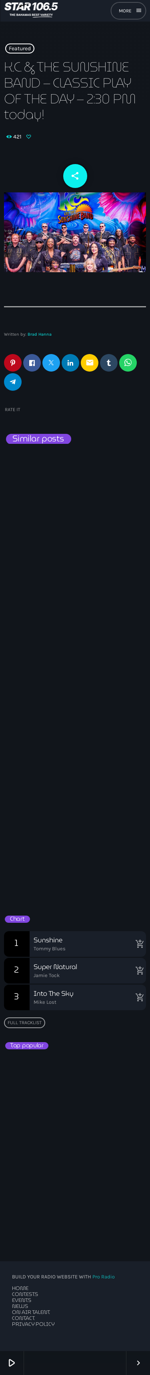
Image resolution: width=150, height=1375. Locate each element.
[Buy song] (138, 944)
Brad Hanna (40, 334)
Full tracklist (25, 1022)
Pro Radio (103, 1277)
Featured (20, 48)
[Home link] (31, 11)
